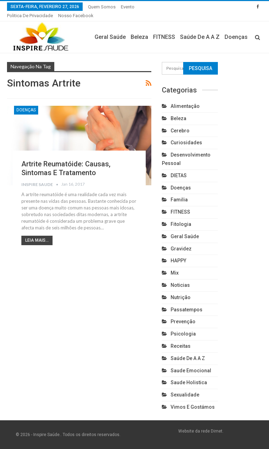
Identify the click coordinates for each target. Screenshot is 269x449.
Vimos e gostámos (193, 407)
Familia (179, 199)
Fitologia (181, 224)
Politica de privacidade (30, 15)
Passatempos (186, 309)
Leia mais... (37, 240)
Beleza (139, 37)
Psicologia (183, 334)
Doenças (236, 37)
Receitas (181, 346)
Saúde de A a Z (200, 37)
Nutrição (181, 297)
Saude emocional (191, 370)
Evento (127, 6)
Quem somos (102, 6)
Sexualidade (185, 395)
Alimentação (185, 106)
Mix (175, 273)
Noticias (180, 285)
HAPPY (178, 260)
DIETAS (179, 175)
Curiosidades (186, 142)
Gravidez (181, 248)
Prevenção (183, 321)
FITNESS (164, 37)
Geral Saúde (110, 37)
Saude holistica (189, 382)
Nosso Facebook (76, 15)
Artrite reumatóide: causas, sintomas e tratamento (65, 168)
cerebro (180, 130)
